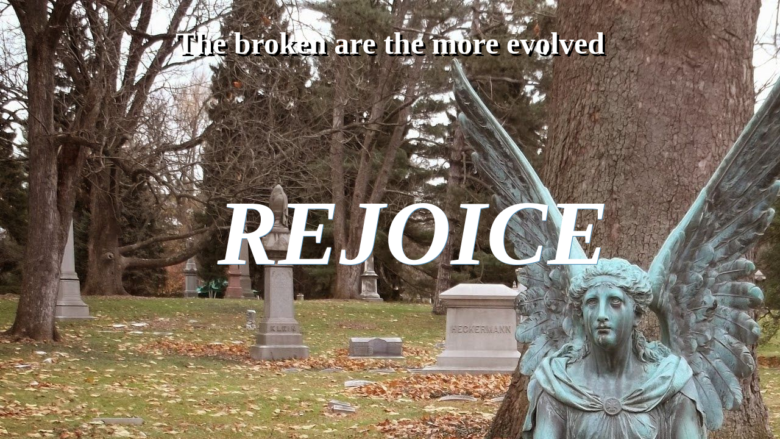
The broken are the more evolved (390, 43)
